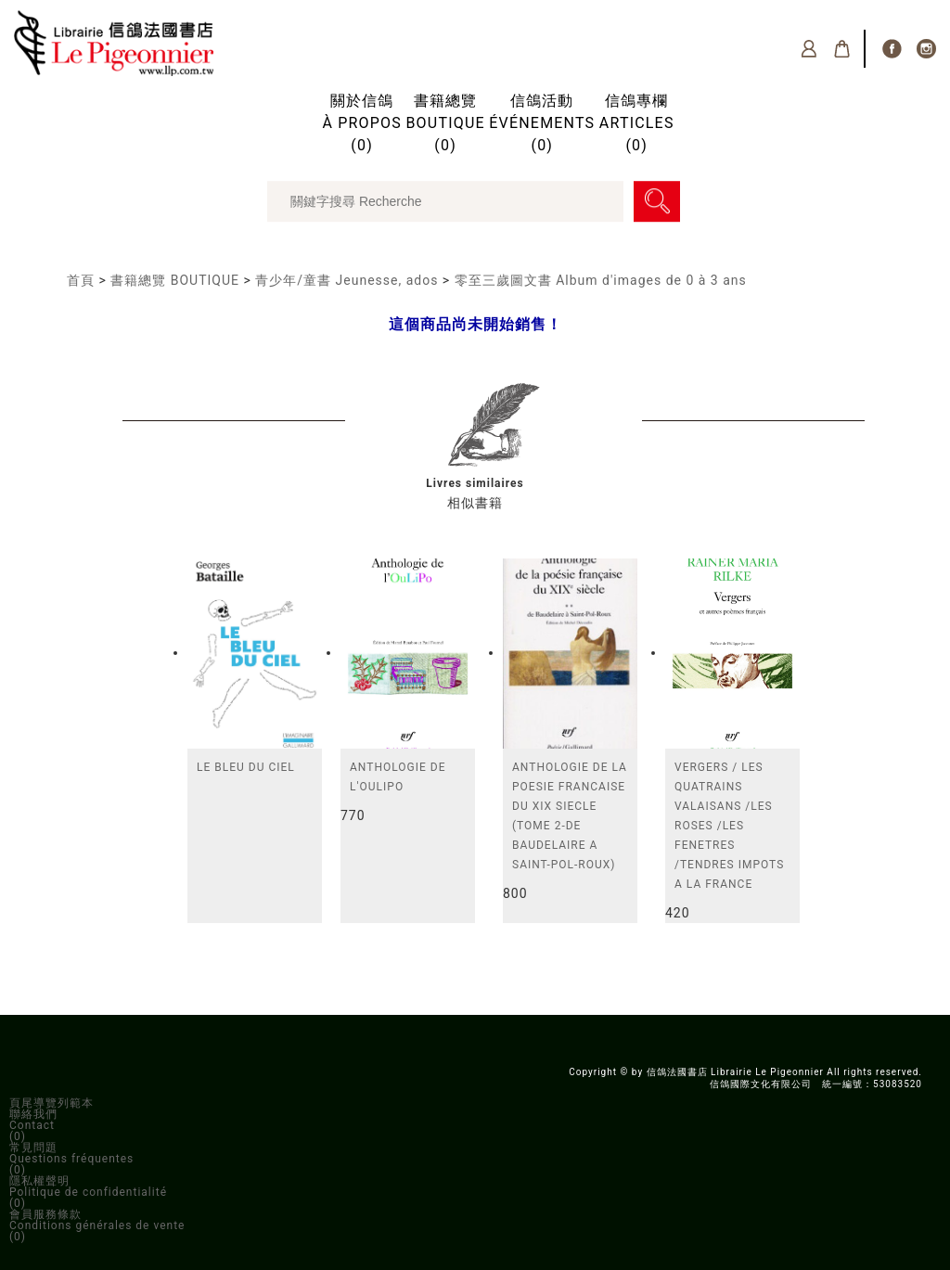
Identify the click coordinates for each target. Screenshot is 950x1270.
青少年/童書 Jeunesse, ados (346, 280)
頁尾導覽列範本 (51, 1103)
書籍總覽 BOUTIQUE (174, 280)
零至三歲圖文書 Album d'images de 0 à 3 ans (601, 280)
